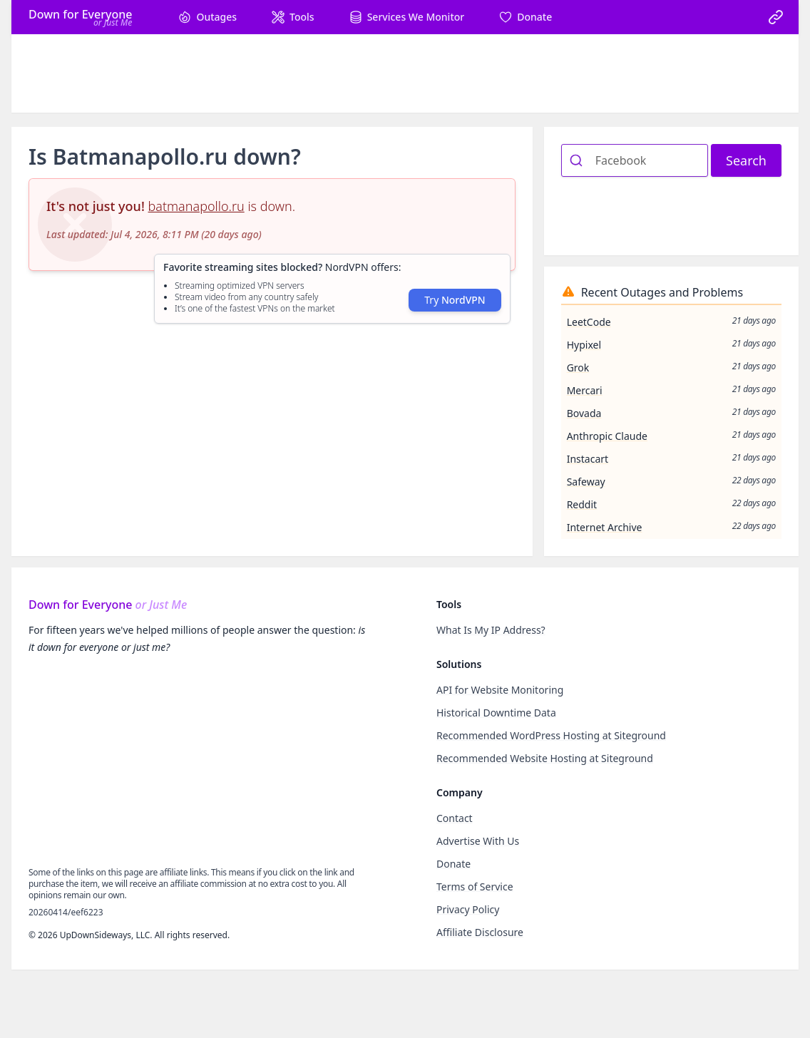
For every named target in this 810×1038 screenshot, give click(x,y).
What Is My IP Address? (490, 630)
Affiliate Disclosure (479, 932)
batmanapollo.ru (196, 206)
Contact (454, 818)
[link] (775, 17)
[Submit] (578, 160)
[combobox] (634, 160)
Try (454, 300)
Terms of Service (474, 886)
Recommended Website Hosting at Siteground (544, 758)
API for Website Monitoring (499, 690)
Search (746, 160)
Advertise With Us (477, 841)
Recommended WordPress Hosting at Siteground (551, 735)
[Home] (80, 17)
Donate (453, 863)
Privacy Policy (467, 909)
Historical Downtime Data (496, 712)
